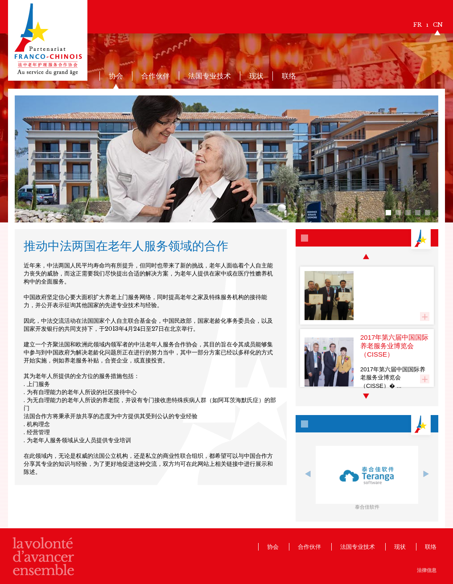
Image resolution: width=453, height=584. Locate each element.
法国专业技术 (209, 75)
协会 (116, 75)
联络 (289, 75)
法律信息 (427, 570)
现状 (256, 75)
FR (417, 25)
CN (438, 25)
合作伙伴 (155, 75)
